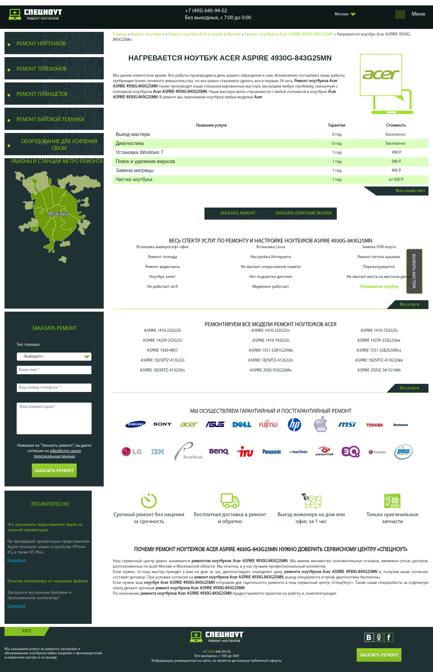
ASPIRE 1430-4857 (162, 350)
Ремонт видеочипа (162, 267)
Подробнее (17, 560)
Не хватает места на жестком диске (379, 277)
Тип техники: (28, 345)
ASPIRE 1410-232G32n (270, 330)
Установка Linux (270, 247)
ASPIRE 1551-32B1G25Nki (271, 350)
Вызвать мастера (413, 271)
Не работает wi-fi (162, 287)
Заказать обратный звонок (303, 213)
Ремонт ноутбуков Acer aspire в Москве (204, 34)
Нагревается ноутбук (379, 287)
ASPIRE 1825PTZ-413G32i (162, 360)
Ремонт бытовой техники (50, 120)
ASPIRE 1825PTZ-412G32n (270, 360)
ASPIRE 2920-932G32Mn (271, 370)
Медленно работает (270, 287)
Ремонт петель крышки (379, 257)
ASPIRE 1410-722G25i (379, 330)
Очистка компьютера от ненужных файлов (48, 581)
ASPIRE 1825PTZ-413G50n (162, 370)
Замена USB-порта (379, 247)
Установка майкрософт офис (162, 247)
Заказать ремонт (237, 213)
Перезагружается (379, 267)
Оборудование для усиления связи (59, 145)
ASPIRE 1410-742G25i (270, 340)
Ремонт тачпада (162, 257)
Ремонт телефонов (42, 69)
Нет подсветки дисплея (270, 277)
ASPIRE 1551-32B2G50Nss (379, 350)
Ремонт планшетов (42, 94)
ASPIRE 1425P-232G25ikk (379, 340)
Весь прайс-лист (410, 191)
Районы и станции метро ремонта (57, 162)
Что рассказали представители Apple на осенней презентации (45, 527)
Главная (120, 34)
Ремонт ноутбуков (148, 34)
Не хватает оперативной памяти (271, 267)
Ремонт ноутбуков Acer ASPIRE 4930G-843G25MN (288, 34)
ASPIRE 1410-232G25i (162, 330)
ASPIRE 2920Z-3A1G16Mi (379, 370)
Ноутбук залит (162, 277)
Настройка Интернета (270, 257)
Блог (27, 631)
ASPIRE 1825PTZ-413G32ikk (379, 360)
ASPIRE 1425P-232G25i (162, 340)
